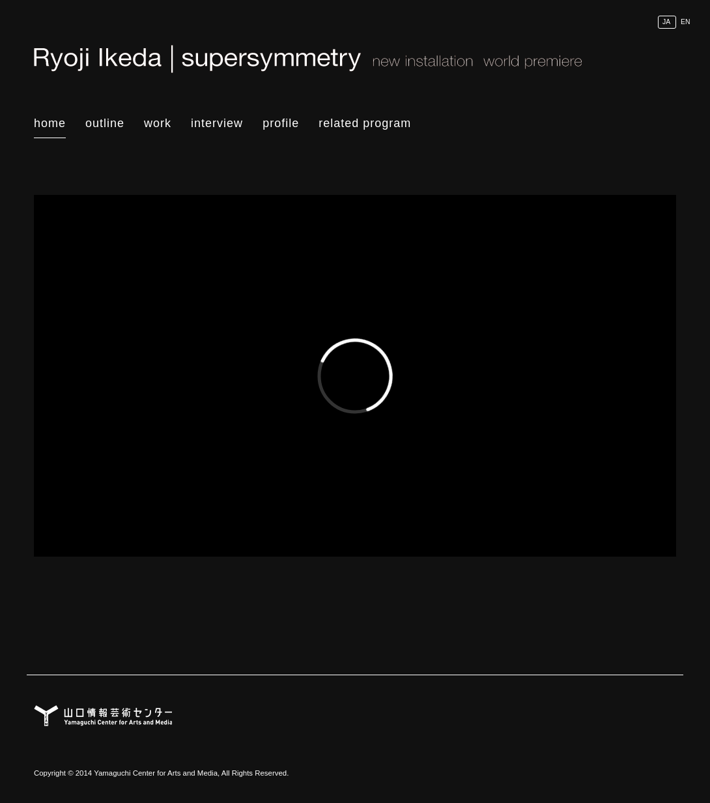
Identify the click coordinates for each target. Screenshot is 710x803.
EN (685, 21)
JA (666, 21)
